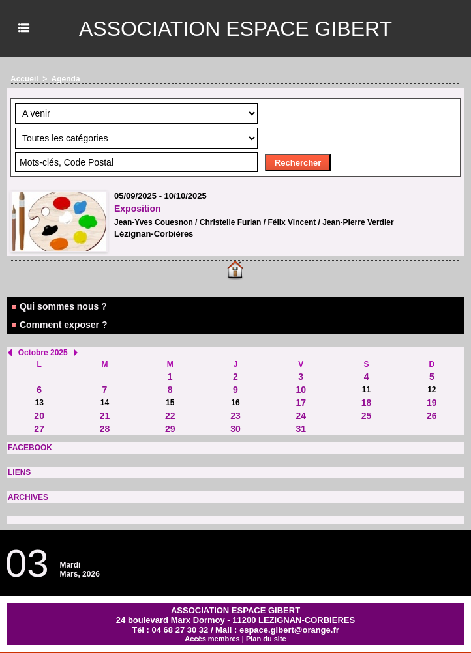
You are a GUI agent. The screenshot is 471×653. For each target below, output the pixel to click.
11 (366, 389)
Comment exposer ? (58, 324)
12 (431, 389)
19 (432, 403)
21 (105, 416)
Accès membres (212, 639)
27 (39, 429)
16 (235, 402)
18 (366, 403)
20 (39, 416)
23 (235, 416)
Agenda (66, 78)
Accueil (24, 78)
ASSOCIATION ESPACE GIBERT (235, 28)
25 (366, 416)
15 (170, 402)
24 (301, 416)
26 (432, 416)
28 (105, 429)
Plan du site (266, 639)
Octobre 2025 (43, 352)
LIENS (19, 472)
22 (170, 416)
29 (170, 429)
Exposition (137, 208)
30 (235, 429)
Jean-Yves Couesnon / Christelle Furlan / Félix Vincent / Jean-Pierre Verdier (254, 222)
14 (104, 402)
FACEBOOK (30, 447)
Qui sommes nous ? (58, 306)
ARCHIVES (28, 497)
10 (301, 390)
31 (301, 429)
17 (301, 403)
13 (39, 402)
